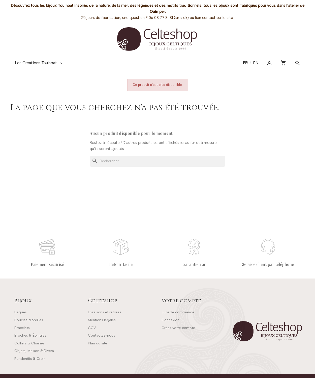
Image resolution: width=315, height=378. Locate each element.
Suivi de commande (178, 312)
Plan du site (97, 343)
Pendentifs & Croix (29, 359)
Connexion (170, 320)
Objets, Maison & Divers (34, 351)
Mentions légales (102, 320)
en (255, 62)
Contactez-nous (101, 335)
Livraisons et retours (104, 312)
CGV (92, 328)
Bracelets (22, 328)
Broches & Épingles (30, 335)
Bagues (20, 312)
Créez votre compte (178, 328)
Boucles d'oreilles (28, 320)
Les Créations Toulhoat (39, 62)
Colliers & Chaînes (29, 343)
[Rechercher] (157, 161)
